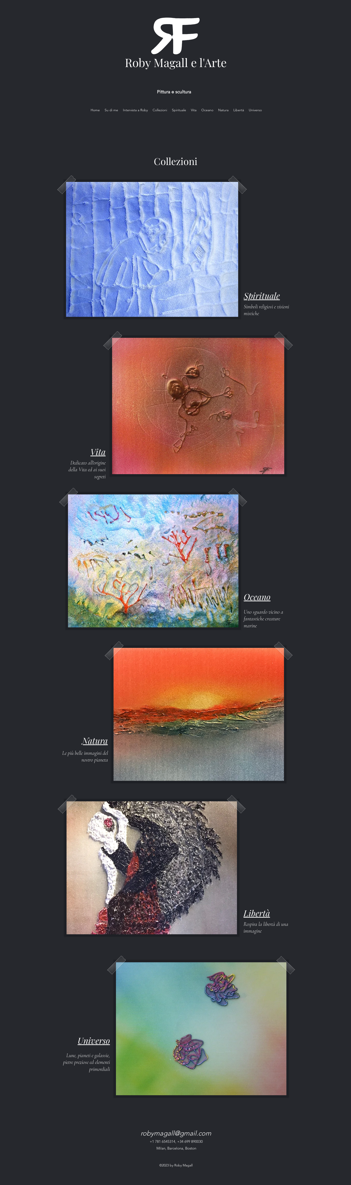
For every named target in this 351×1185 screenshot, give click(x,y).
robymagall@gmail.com (176, 1133)
